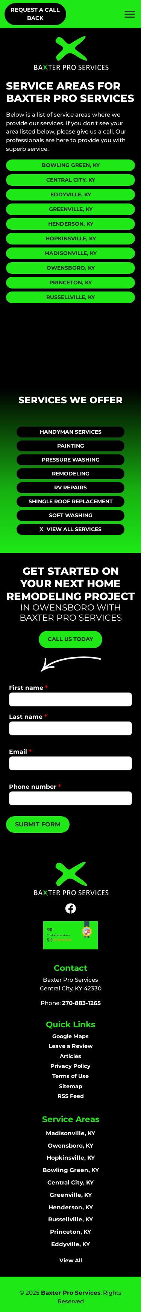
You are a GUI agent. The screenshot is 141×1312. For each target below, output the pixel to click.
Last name (28, 716)
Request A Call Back (35, 13)
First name (28, 687)
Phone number (35, 786)
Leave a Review (70, 1046)
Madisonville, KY (70, 253)
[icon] (70, 908)
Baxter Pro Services (70, 1292)
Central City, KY (70, 179)
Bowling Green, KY (71, 165)
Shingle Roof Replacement (71, 501)
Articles (70, 1056)
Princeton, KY (70, 282)
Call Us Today (70, 639)
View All (70, 1260)
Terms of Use (70, 1076)
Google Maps (70, 1036)
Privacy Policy (70, 1066)
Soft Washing (70, 515)
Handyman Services (71, 431)
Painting (70, 445)
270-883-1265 (81, 1003)
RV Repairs (70, 487)
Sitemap (70, 1086)
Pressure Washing (71, 459)
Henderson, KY (70, 223)
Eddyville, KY (70, 194)
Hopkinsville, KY (70, 238)
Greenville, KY (70, 209)
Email (20, 751)
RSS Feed (71, 1096)
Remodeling (70, 473)
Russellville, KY (70, 297)
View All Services (70, 529)
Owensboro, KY (71, 267)
